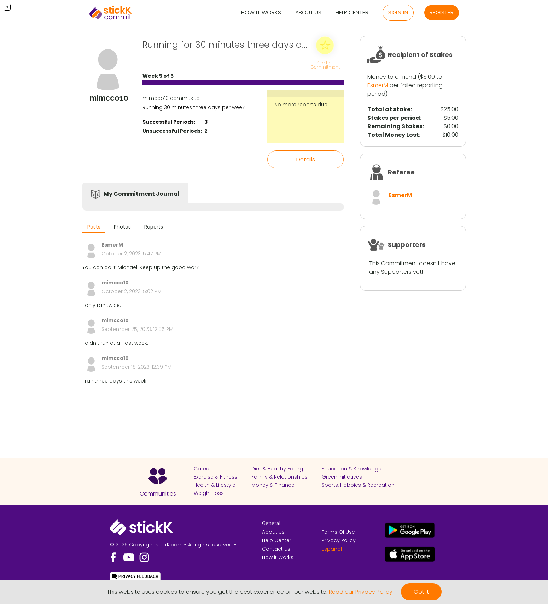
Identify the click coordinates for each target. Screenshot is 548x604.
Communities (158, 494)
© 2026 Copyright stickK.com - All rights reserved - (173, 544)
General (271, 523)
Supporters (407, 244)
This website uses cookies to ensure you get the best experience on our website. (217, 592)
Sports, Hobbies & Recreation (358, 484)
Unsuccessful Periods (171, 131)
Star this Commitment (325, 65)
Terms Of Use (338, 531)
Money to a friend (391, 77)
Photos (122, 226)
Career (202, 468)
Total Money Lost (393, 135)
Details (305, 159)
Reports (153, 226)
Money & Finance (273, 484)
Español (332, 548)
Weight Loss (209, 493)
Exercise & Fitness (215, 476)
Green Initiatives (342, 476)
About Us (308, 12)
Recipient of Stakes (420, 54)
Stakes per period (393, 118)
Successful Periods (168, 121)
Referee (401, 172)
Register (442, 12)
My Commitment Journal (142, 194)
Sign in (398, 12)
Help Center (352, 12)
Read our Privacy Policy (360, 592)
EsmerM (377, 85)
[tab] (93, 227)
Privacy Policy (339, 540)
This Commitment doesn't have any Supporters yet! (412, 267)
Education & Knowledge (351, 468)
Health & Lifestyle (214, 484)
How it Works (261, 12)
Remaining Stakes (394, 126)
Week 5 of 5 (158, 75)
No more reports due (300, 104)
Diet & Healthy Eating (277, 468)
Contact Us (276, 548)
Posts (93, 226)
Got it (421, 592)
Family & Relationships (279, 476)
